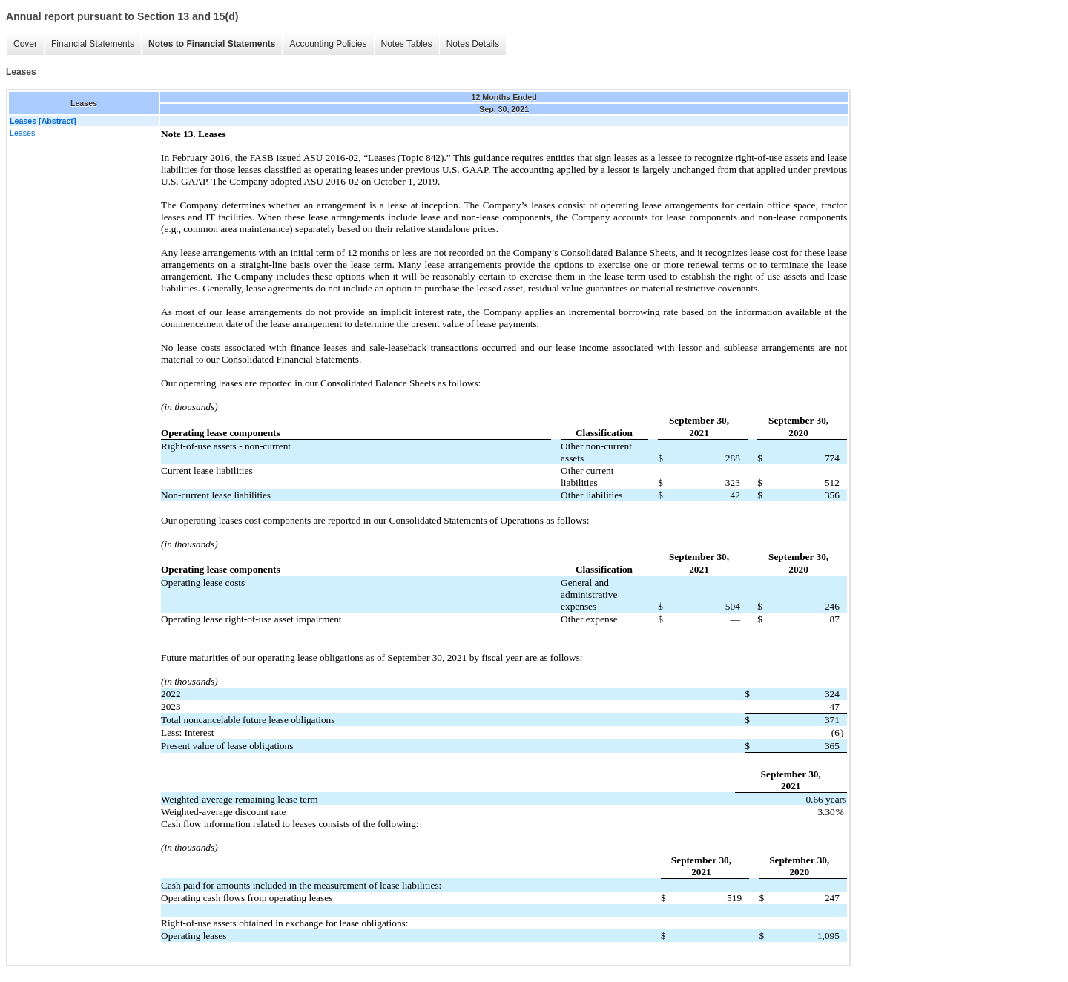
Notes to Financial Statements (208, 44)
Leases (22, 132)
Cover (21, 44)
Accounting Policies (324, 44)
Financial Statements (89, 44)
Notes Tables (403, 44)
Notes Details (469, 44)
